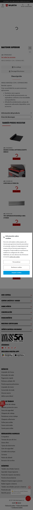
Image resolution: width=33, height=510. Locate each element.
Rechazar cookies (16, 267)
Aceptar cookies (16, 272)
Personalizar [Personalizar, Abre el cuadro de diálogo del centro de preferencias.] (16, 262)
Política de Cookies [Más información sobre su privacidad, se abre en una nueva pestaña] (15, 257)
